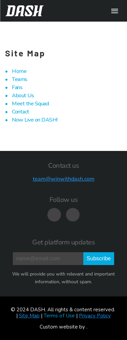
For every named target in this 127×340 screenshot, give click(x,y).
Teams (19, 79)
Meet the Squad (30, 103)
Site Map (29, 315)
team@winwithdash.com (63, 179)
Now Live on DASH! (35, 120)
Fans (17, 87)
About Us (23, 95)
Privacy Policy (95, 315)
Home (19, 71)
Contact (20, 111)
